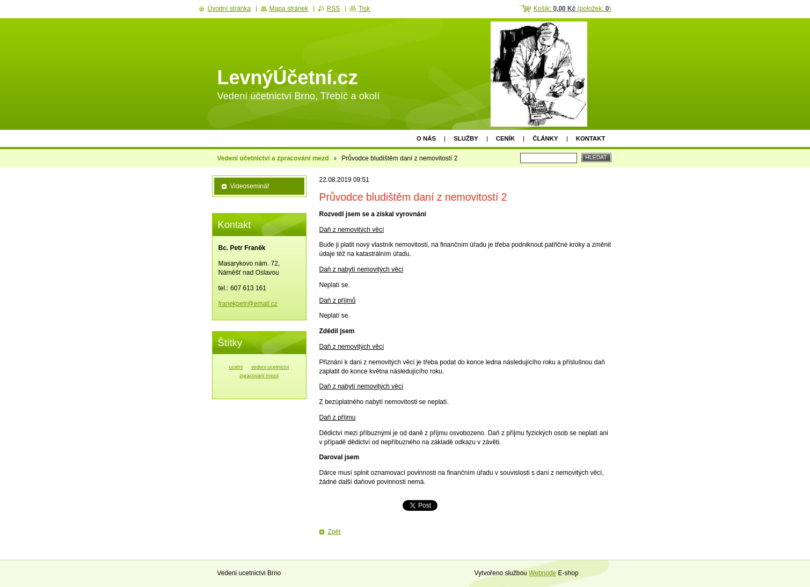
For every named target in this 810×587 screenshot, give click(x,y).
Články (545, 138)
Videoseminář (249, 186)
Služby (466, 138)
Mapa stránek (289, 8)
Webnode (542, 573)
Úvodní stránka (229, 8)
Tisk (364, 8)
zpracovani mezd (259, 375)
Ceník (505, 138)
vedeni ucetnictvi (270, 367)
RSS (333, 8)
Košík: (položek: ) (572, 8)
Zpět (334, 531)
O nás (426, 138)
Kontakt (590, 138)
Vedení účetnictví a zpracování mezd (273, 158)
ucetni (236, 367)
